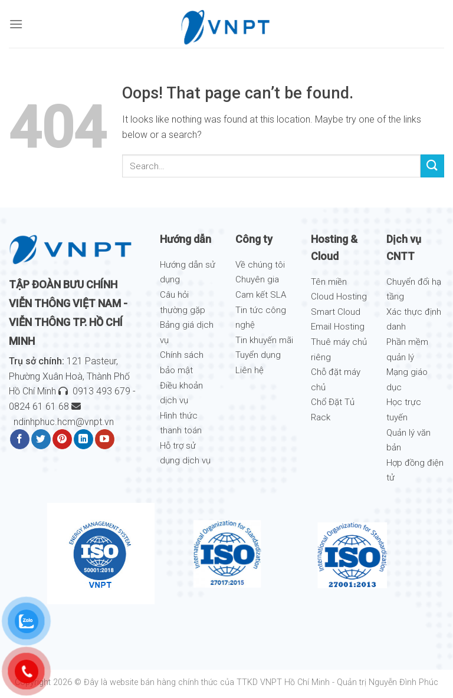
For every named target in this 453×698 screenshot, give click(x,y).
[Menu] (16, 23)
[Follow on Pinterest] (62, 439)
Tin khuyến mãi (264, 340)
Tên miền (329, 281)
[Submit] (432, 165)
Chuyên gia (257, 279)
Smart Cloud (335, 312)
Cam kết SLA (260, 294)
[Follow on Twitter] (41, 439)
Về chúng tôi (260, 264)
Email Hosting (338, 326)
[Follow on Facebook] (19, 439)
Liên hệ (249, 370)
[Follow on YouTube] (104, 439)
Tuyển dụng (258, 355)
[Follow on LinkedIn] (83, 439)
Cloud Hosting (339, 296)
